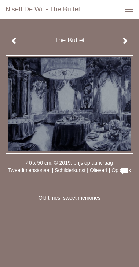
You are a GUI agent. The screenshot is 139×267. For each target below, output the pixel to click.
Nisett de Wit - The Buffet (43, 9)
